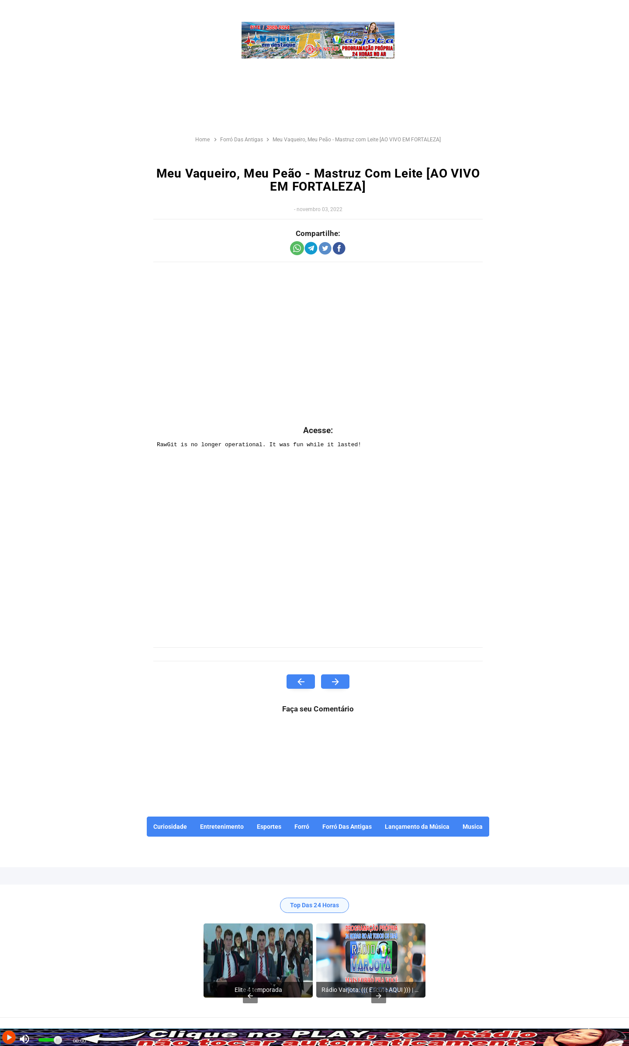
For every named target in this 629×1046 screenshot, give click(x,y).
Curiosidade (170, 826)
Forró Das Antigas (347, 826)
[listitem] (258, 960)
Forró (301, 826)
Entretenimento (222, 826)
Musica (473, 826)
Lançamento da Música (417, 826)
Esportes (269, 826)
